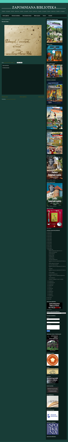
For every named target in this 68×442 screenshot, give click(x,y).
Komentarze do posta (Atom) (11, 99)
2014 (49, 297)
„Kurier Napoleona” (52, 277)
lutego (50, 294)
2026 (49, 232)
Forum (44, 15)
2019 (49, 242)
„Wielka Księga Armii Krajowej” (54, 263)
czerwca (50, 288)
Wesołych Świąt (51, 255)
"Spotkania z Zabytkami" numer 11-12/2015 (56, 279)
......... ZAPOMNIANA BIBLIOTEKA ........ (34, 7)
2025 (49, 233)
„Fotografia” (51, 268)
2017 (49, 245)
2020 (49, 240)
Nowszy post (5, 96)
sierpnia (50, 285)
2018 (49, 243)
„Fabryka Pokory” (51, 258)
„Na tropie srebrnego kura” (53, 259)
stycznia (50, 295)
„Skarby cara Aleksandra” (53, 252)
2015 (49, 248)
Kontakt (50, 15)
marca (50, 292)
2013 (49, 299)
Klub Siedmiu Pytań (27, 15)
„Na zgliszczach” (51, 256)
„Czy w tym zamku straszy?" (53, 264)
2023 (49, 236)
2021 (49, 239)
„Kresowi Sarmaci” (52, 253)
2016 (49, 246)
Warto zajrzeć (37, 15)
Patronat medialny (16, 15)
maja (50, 289)
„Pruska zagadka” (52, 272)
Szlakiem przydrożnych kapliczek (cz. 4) (55, 250)
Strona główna (6, 15)
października (51, 282)
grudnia (50, 249)
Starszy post (41, 96)
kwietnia (50, 291)
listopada (50, 281)
